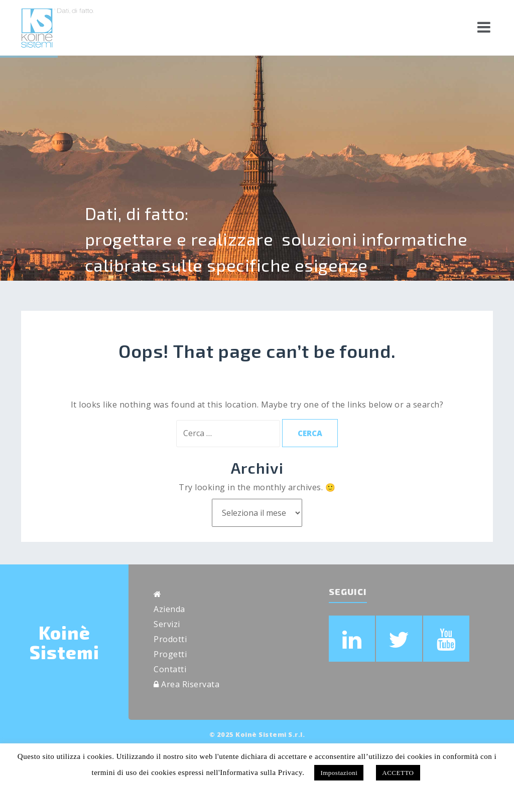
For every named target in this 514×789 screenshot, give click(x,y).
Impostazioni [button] (338, 772)
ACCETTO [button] (398, 772)
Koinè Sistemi (64, 642)
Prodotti (170, 639)
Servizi (167, 624)
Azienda (169, 609)
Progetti (170, 654)
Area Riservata (186, 684)
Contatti (170, 669)
